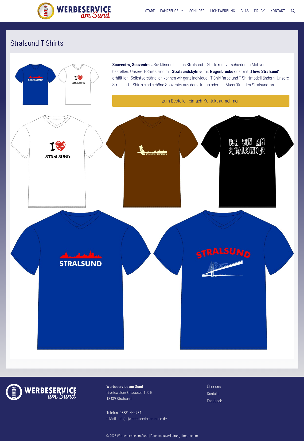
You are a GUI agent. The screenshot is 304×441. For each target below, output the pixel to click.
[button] (7, 7)
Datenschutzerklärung (165, 436)
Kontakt (213, 393)
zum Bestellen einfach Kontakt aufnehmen (201, 101)
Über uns (214, 386)
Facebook (214, 401)
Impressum (190, 436)
